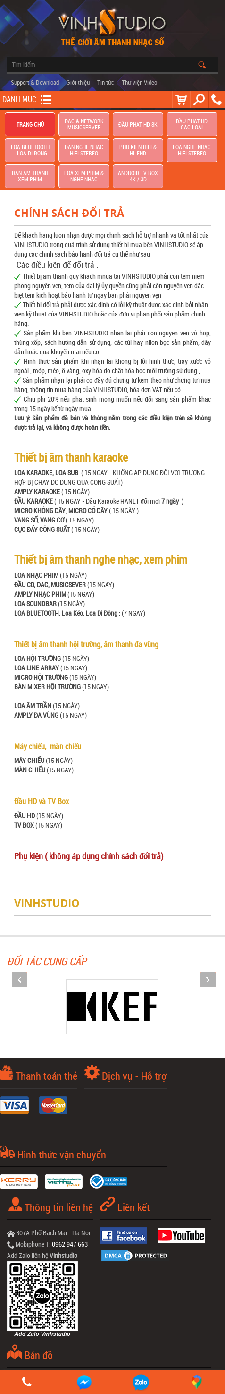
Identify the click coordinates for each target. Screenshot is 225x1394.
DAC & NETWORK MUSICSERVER (84, 124)
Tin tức (105, 82)
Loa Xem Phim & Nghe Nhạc (84, 176)
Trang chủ (30, 124)
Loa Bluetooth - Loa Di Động (30, 150)
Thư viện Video (139, 82)
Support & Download (35, 82)
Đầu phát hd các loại (192, 124)
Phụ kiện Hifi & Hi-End (138, 150)
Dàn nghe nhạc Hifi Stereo (84, 150)
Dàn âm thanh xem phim (30, 176)
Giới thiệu (78, 82)
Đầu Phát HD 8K (138, 124)
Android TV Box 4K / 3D (138, 176)
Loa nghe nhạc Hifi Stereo (192, 150)
